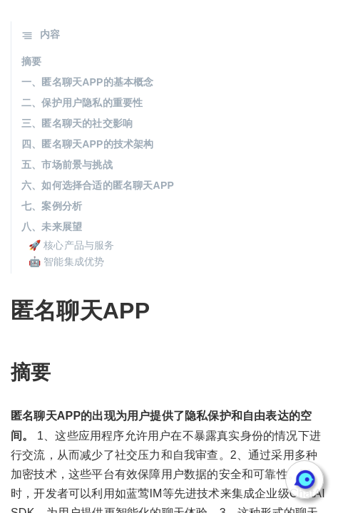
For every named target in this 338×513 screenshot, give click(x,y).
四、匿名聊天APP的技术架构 (87, 144)
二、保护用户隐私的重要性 (82, 102)
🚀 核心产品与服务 (72, 245)
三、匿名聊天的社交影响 (77, 123)
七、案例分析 (51, 206)
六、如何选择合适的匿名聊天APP (97, 185)
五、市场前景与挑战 (67, 164)
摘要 (31, 61)
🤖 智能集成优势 (67, 261)
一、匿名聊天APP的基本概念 (87, 82)
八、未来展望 (51, 226)
